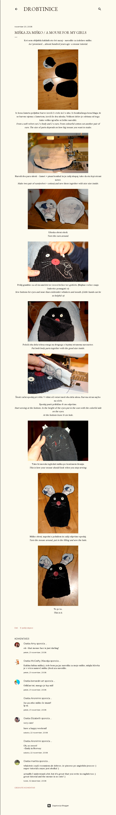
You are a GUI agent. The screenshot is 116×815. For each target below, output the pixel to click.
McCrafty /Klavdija (40, 661)
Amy (33, 643)
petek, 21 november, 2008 (35, 652)
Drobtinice (41, 9)
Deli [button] (16, 628)
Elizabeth (36, 718)
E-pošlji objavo (26, 628)
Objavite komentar (24, 788)
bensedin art (37, 681)
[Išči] (100, 8)
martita (35, 761)
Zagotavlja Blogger (58, 805)
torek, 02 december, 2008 (35, 781)
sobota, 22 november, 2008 (36, 732)
